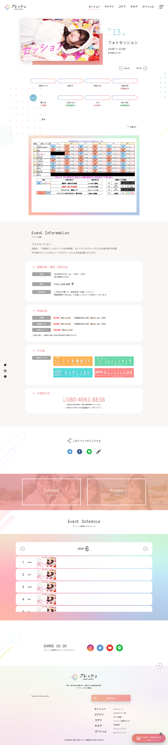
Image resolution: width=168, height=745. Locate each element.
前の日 (127, 68)
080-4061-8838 (86, 399)
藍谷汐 (70, 85)
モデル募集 (117, 717)
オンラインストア (119, 732)
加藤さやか (43, 85)
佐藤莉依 (124, 85)
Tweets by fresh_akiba (40, 696)
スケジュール (118, 709)
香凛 (43, 119)
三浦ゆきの (70, 102)
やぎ (97, 102)
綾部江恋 (97, 85)
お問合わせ (111, 698)
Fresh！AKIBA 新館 (62, 284)
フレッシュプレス (119, 728)
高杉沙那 (124, 102)
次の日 (139, 68)
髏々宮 (43, 102)
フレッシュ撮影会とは (121, 721)
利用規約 (85, 407)
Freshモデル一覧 (119, 713)
